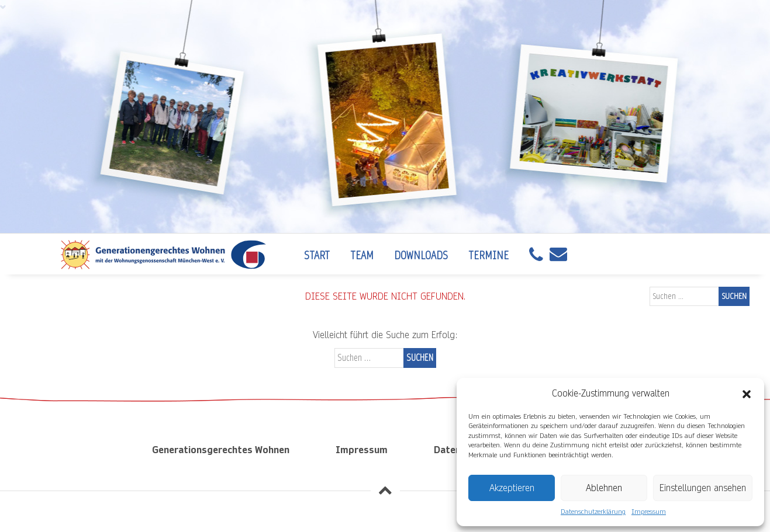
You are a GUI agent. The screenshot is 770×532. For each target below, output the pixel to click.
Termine (488, 255)
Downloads (421, 255)
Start (317, 255)
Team (362, 255)
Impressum (648, 511)
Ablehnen (604, 488)
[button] (746, 393)
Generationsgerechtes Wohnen (220, 450)
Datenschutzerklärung (593, 511)
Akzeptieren (511, 488)
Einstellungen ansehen (702, 488)
